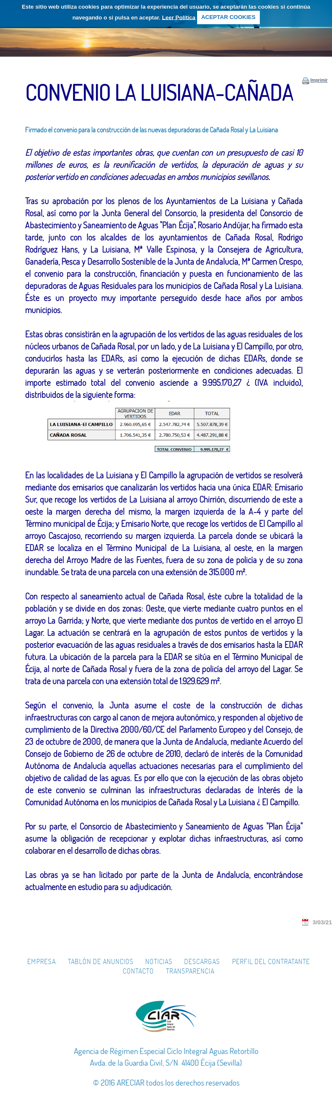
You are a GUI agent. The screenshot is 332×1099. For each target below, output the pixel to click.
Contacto (138, 971)
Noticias (158, 961)
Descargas (202, 961)
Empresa (41, 961)
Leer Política (178, 17)
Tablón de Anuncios (101, 961)
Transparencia (190, 971)
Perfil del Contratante (271, 961)
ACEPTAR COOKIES (228, 17)
